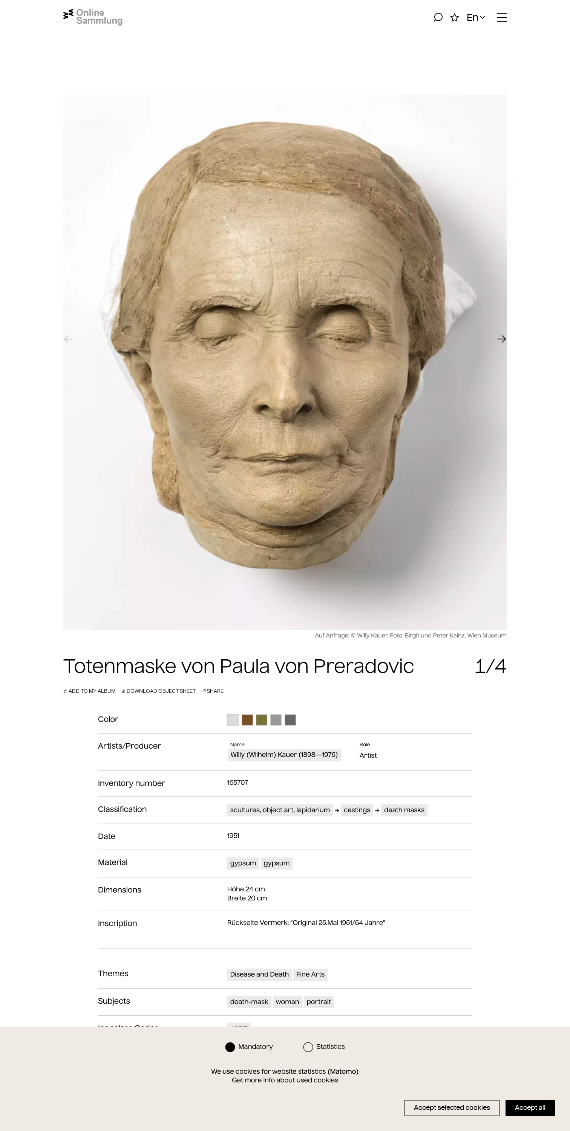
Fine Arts (310, 974)
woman (287, 1002)
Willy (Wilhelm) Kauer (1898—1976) (284, 754)
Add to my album (89, 691)
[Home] (93, 17)
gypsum (243, 863)
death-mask (249, 1002)
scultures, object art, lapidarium (280, 810)
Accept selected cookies (452, 1107)
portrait (319, 1002)
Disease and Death (259, 974)
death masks (404, 810)
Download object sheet (158, 691)
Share (213, 691)
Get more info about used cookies (285, 1080)
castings (357, 810)
